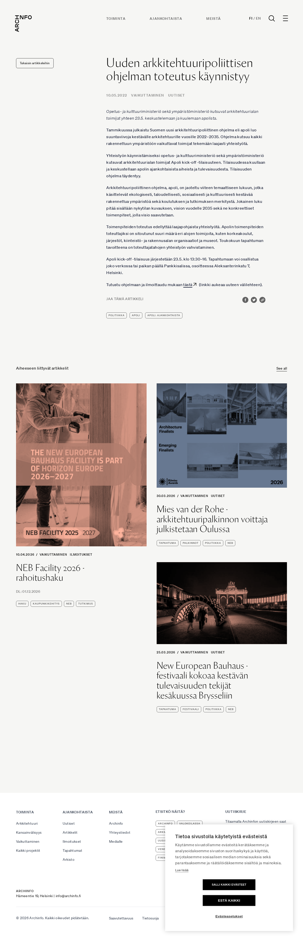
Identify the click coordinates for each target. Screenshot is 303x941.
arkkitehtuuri (192, 832)
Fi (249, 19)
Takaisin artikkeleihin (35, 63)
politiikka (117, 315)
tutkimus (85, 604)
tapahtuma (167, 543)
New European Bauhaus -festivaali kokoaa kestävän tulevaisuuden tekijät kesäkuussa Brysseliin (202, 680)
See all (281, 368)
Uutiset (176, 95)
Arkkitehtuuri (27, 823)
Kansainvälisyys (29, 832)
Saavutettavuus (121, 918)
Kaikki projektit (28, 850)
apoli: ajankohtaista (163, 315)
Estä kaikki (258, 900)
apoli (136, 315)
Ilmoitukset (81, 554)
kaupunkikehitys (46, 604)
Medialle (116, 841)
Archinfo (116, 823)
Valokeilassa (189, 823)
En (257, 19)
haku (22, 604)
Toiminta (116, 19)
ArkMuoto (166, 832)
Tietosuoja (150, 918)
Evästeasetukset (229, 916)
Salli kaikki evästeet (200, 900)
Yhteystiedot (119, 832)
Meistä (214, 19)
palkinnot (190, 543)
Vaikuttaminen (147, 95)
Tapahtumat (72, 850)
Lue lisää (181, 886)
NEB (69, 604)
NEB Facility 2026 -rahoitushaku (50, 573)
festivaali (191, 709)
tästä (187, 284)
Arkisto (68, 859)
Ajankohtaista (166, 19)
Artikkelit (70, 832)
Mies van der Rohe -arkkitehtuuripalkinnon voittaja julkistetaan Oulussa (212, 519)
